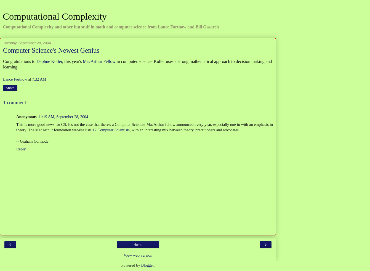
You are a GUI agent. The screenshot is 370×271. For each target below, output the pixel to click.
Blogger (147, 265)
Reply (21, 149)
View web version (138, 255)
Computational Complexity (55, 16)
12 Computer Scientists (111, 130)
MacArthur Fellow (99, 61)
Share (10, 88)
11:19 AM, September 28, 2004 (63, 117)
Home (138, 245)
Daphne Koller (49, 61)
